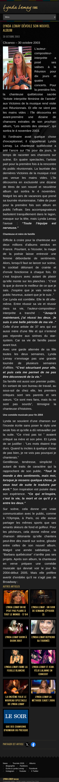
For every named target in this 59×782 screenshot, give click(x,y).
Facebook (33, 768)
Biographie (10, 766)
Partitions (24, 766)
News (5, 763)
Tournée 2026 (18, 763)
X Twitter (34, 771)
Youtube (22, 771)
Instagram (10, 771)
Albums (32, 763)
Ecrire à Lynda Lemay (15, 768)
